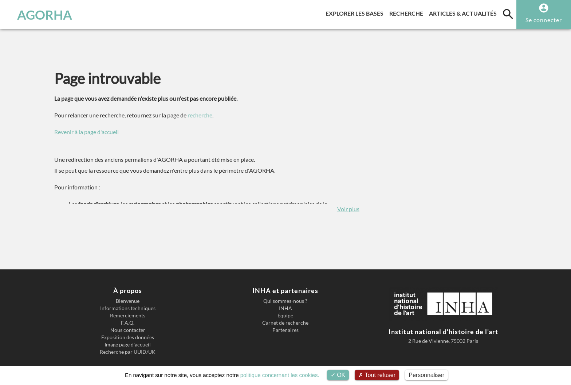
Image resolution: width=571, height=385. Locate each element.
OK (338, 375)
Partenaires (285, 330)
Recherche (407, 12)
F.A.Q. (127, 323)
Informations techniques (127, 308)
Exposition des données (127, 337)
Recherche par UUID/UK (127, 352)
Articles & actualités (464, 12)
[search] (508, 14)
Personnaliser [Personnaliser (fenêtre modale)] (426, 375)
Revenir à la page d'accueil (86, 131)
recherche (200, 115)
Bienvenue (127, 301)
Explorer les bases (356, 12)
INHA (285, 308)
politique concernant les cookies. (279, 375)
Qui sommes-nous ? (285, 301)
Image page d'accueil (128, 344)
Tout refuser (376, 375)
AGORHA (44, 14)
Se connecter (543, 19)
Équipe (285, 315)
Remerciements (127, 315)
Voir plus (348, 208)
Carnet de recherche (285, 323)
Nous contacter (127, 330)
